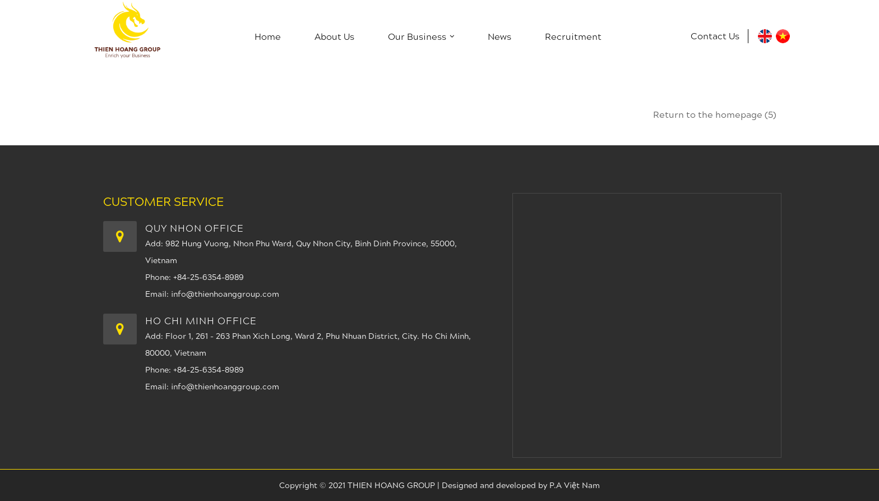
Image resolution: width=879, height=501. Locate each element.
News (499, 36)
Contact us (715, 36)
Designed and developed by (495, 485)
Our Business (421, 36)
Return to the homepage (714, 114)
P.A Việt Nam (574, 485)
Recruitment (573, 36)
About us (334, 36)
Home (268, 36)
